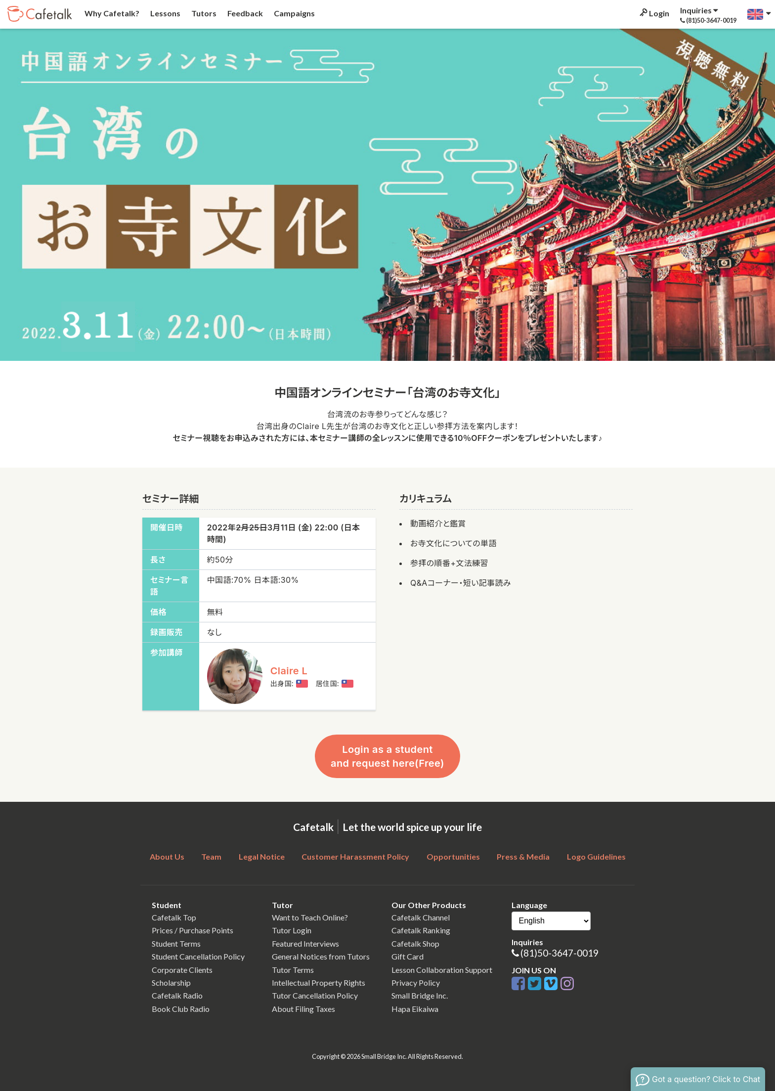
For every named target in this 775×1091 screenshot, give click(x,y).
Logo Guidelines (596, 856)
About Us (167, 856)
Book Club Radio (181, 1008)
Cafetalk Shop (415, 943)
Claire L (289, 671)
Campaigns (293, 13)
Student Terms (176, 943)
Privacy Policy (415, 982)
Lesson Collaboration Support (441, 969)
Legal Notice (262, 856)
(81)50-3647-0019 (559, 953)
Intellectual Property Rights (318, 982)
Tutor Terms (293, 969)
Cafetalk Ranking (420, 930)
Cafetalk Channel (420, 917)
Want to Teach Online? (310, 917)
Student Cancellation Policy (198, 956)
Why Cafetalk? (111, 13)
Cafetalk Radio (177, 995)
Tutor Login (291, 930)
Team (211, 856)
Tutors (203, 13)
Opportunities (453, 856)
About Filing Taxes (303, 1008)
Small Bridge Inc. (419, 995)
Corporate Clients (182, 969)
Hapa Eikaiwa (414, 1008)
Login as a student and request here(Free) (387, 756)
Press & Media (523, 856)
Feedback (244, 13)
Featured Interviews (305, 943)
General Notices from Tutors (321, 956)
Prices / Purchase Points (192, 930)
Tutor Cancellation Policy (315, 995)
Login (653, 13)
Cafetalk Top (174, 917)
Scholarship (171, 982)
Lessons (164, 13)
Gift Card (407, 956)
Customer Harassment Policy (355, 856)
